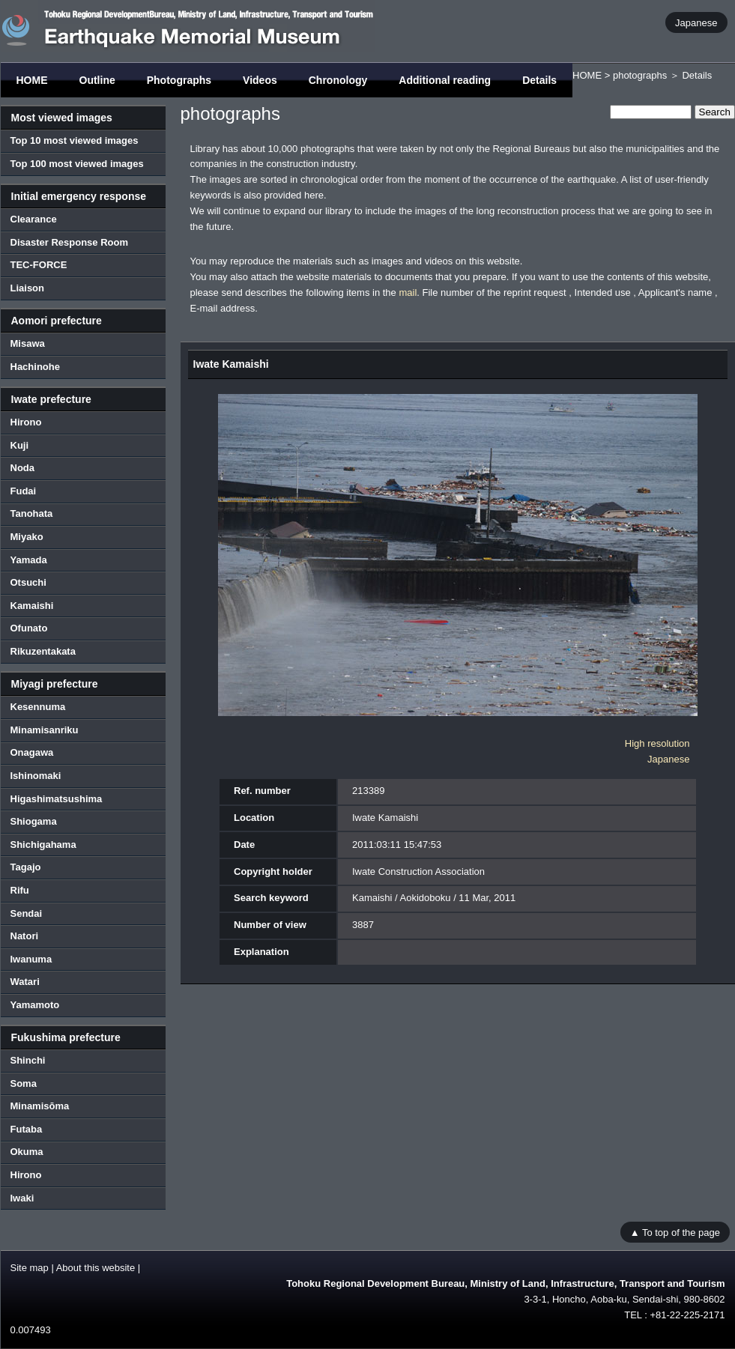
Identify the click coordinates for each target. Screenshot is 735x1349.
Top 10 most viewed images (74, 140)
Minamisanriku (44, 730)
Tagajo (25, 867)
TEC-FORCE (38, 264)
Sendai (26, 913)
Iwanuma (31, 959)
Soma (23, 1083)
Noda (22, 467)
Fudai (23, 491)
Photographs (179, 80)
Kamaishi (32, 605)
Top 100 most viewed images (77, 163)
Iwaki (22, 1198)
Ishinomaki (35, 775)
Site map (29, 1267)
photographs (640, 75)
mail (408, 292)
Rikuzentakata (43, 651)
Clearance (33, 219)
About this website (96, 1267)
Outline (97, 80)
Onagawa (32, 752)
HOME (32, 80)
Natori (24, 936)
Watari (25, 981)
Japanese (696, 22)
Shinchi (28, 1060)
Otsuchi (28, 582)
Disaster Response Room (69, 242)
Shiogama (33, 821)
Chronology (338, 80)
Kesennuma (38, 706)
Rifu (19, 890)
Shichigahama (43, 844)
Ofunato (29, 628)
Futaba (26, 1129)
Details (539, 80)
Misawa (27, 343)
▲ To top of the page (675, 1231)
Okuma (26, 1151)
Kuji (19, 445)
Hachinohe (35, 366)
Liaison (27, 288)
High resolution (657, 743)
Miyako (26, 536)
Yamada (28, 560)
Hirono (26, 422)
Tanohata (31, 513)
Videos (260, 80)
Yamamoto (35, 1004)
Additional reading (445, 80)
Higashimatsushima (56, 798)
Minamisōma (40, 1106)
